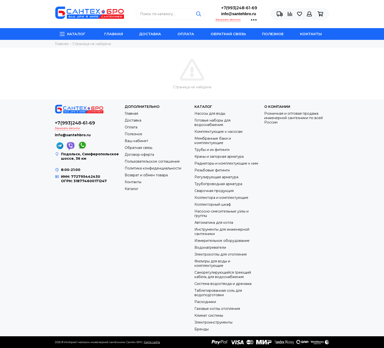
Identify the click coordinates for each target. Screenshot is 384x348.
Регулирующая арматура (216, 177)
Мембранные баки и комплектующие (212, 140)
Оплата (186, 34)
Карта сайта (152, 342)
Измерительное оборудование (222, 240)
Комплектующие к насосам (218, 131)
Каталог (72, 34)
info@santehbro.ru (238, 14)
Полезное (273, 34)
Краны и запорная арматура (219, 156)
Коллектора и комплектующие (221, 197)
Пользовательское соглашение (152, 161)
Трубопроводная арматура (218, 184)
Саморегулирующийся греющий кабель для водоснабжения (222, 274)
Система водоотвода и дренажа (223, 283)
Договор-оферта (139, 154)
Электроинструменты (213, 322)
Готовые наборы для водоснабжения (212, 122)
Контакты (311, 34)
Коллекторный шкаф (212, 204)
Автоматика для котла (213, 222)
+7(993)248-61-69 (239, 8)
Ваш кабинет (136, 141)
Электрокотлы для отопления (220, 254)
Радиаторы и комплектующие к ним (226, 163)
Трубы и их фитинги (211, 149)
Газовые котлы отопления (217, 308)
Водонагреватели (210, 247)
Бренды (201, 329)
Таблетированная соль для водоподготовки (218, 292)
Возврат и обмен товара (146, 175)
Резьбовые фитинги (212, 170)
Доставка (150, 34)
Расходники (205, 302)
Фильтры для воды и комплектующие (212, 263)
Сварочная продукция (214, 191)
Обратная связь (228, 34)
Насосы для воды (209, 113)
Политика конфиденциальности (153, 168)
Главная (113, 34)
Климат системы (208, 315)
